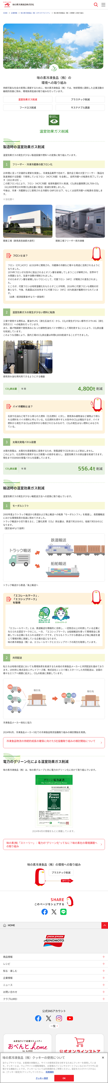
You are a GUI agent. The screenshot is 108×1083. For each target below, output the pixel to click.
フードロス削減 (28, 107)
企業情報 (8, 978)
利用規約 (50, 1071)
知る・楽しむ (10, 971)
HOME (11, 925)
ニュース (8, 985)
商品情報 (8, 956)
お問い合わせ (10, 992)
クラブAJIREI (10, 999)
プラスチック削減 (80, 99)
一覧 (53, 1026)
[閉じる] (103, 1057)
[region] (54, 1068)
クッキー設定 (42, 1078)
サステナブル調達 (80, 107)
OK (64, 1078)
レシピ (6, 964)
